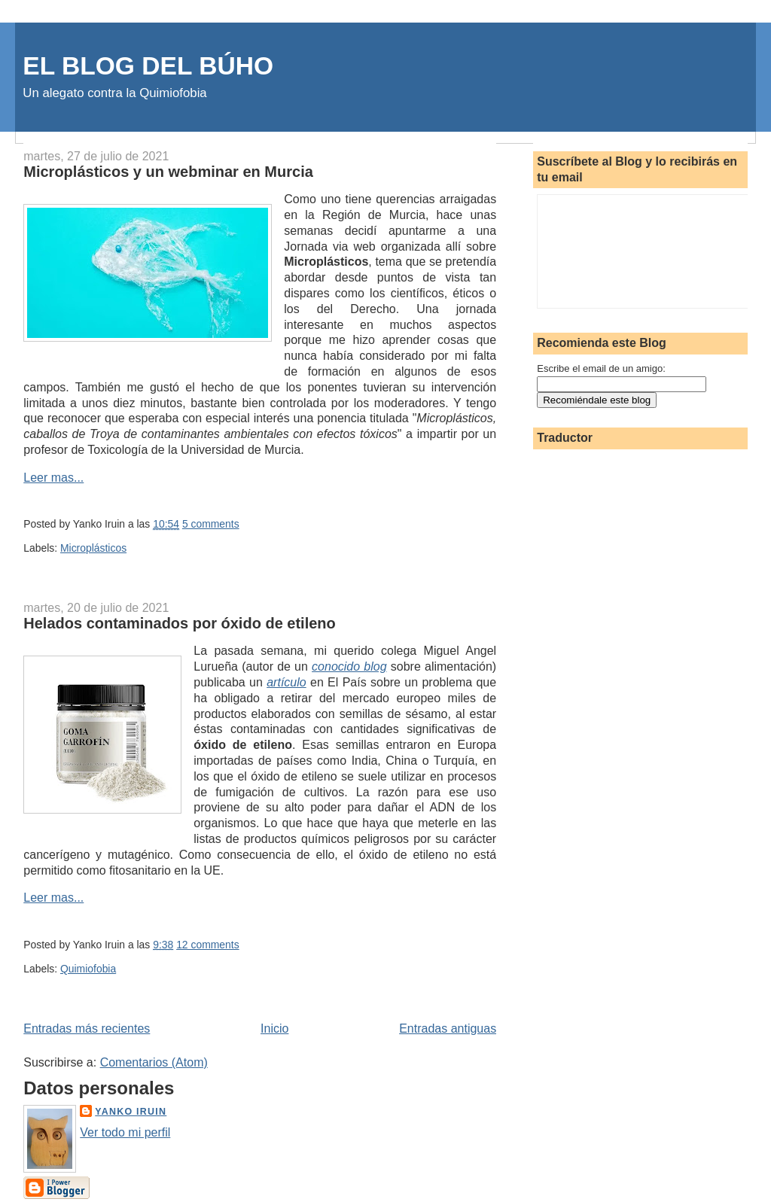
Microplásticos (93, 548)
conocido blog (349, 666)
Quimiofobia (88, 969)
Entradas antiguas (447, 1028)
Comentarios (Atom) (154, 1062)
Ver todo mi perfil (125, 1132)
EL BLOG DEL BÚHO (148, 66)
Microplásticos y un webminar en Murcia (168, 171)
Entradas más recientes (86, 1028)
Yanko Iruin (130, 1111)
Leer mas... (53, 477)
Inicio (274, 1028)
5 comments (210, 524)
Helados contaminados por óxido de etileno (179, 623)
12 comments (207, 945)
